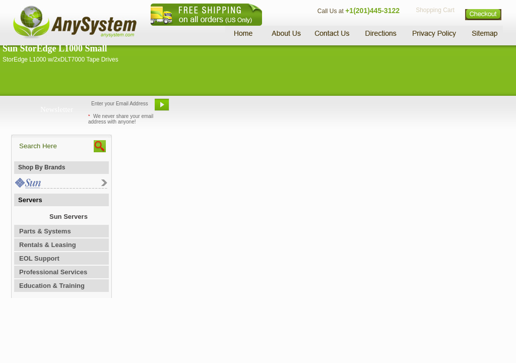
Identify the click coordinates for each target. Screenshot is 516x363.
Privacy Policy (434, 33)
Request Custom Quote (455, 108)
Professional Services (53, 272)
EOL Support (39, 258)
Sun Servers (68, 216)
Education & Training (52, 285)
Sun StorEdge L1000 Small (55, 48)
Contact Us (332, 33)
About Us (285, 33)
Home (244, 33)
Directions (381, 33)
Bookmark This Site (318, 108)
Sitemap (483, 33)
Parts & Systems (45, 231)
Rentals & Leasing (47, 245)
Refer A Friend (252, 108)
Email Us (198, 108)
